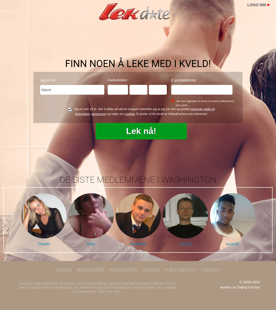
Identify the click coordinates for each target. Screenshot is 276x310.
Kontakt (210, 270)
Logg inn (256, 5)
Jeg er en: (48, 80)
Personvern (123, 270)
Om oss (63, 270)
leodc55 (232, 244)
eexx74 (185, 244)
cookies (130, 113)
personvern (98, 113)
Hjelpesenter (180, 270)
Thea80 (43, 244)
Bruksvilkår (91, 270)
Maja (91, 244)
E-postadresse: (183, 80)
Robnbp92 (138, 244)
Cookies (151, 270)
